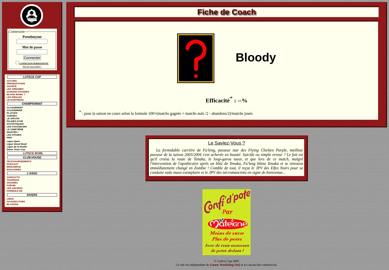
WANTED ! (12, 132)
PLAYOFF (12, 113)
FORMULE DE (14, 190)
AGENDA (12, 115)
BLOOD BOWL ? (16, 94)
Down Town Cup (16, 149)
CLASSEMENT (15, 107)
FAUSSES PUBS (16, 201)
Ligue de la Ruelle (17, 146)
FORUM (11, 185)
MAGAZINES (14, 169)
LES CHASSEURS (17, 126)
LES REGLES (14, 97)
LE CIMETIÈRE (15, 129)
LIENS (10, 198)
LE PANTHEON (15, 99)
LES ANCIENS (15, 188)
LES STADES (14, 134)
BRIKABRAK (14, 166)
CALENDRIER (14, 110)
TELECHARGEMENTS (19, 161)
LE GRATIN (13, 118)
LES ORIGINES (15, 89)
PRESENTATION (16, 83)
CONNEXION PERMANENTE (33, 63)
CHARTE (12, 86)
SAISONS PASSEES (18, 91)
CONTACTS (13, 177)
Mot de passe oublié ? (32, 66)
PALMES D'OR (15, 121)
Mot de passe (32, 47)
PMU (9, 137)
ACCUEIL (12, 80)
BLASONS (12, 204)
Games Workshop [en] (225, 265)
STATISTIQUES (15, 123)
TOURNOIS (13, 180)
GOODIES (12, 182)
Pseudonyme (32, 37)
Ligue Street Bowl (17, 144)
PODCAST (12, 164)
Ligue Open (13, 141)
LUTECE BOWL (33, 153)
